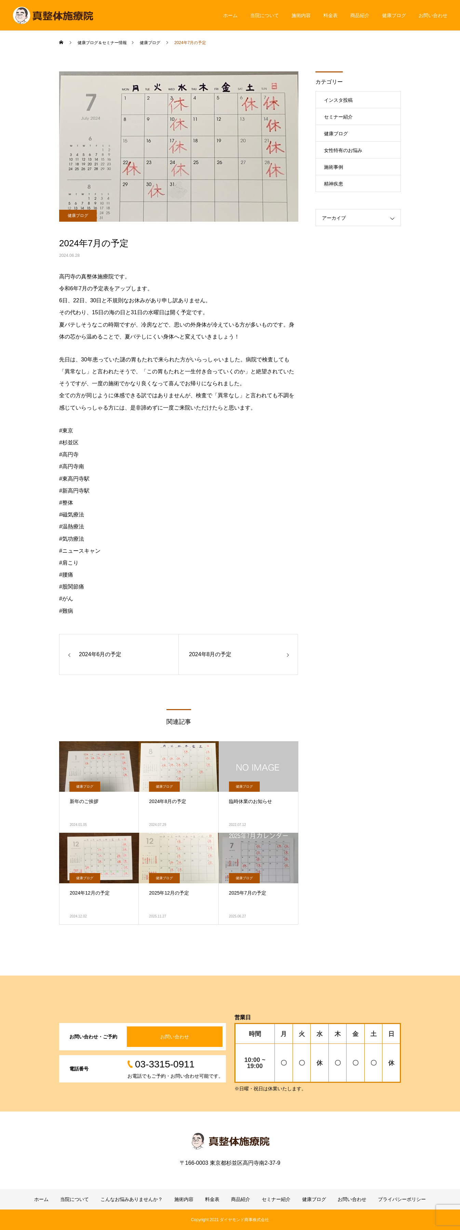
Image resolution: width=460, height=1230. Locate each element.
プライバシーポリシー (402, 1199)
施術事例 (333, 167)
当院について (264, 15)
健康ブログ (394, 15)
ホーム (230, 15)
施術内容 (301, 15)
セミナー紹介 (338, 117)
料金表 (330, 15)
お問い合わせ (433, 15)
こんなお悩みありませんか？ (131, 1199)
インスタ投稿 (338, 100)
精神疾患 (333, 183)
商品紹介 (359, 15)
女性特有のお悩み (343, 150)
